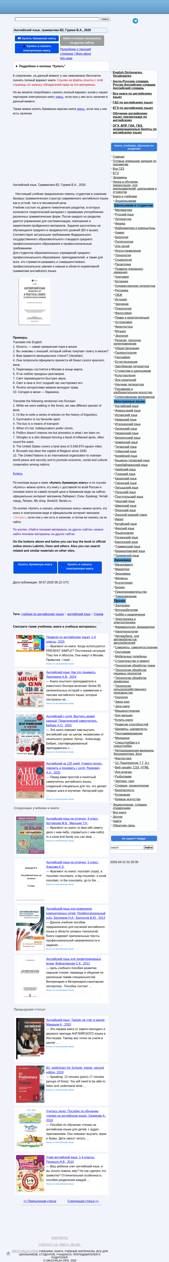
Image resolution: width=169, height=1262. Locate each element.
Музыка (120, 331)
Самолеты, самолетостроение (136, 647)
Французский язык (128, 410)
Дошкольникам (125, 200)
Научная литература (129, 384)
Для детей (122, 246)
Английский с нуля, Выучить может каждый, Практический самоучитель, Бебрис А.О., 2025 (72, 721)
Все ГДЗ (118, 168)
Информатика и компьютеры (135, 228)
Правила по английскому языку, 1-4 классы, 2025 (71, 639)
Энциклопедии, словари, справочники (130, 806)
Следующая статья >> (83, 1201)
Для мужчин (123, 772)
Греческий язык (126, 483)
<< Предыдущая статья (39, 1201)
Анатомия (122, 276)
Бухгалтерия (124, 582)
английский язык (78, 614)
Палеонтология (126, 352)
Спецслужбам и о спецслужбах (127, 744)
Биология (121, 237)
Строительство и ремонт (132, 661)
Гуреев (98, 614)
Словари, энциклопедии (132, 785)
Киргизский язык (126, 542)
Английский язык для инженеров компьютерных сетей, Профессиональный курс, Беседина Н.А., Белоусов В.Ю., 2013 (76, 913)
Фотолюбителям (126, 610)
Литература (123, 219)
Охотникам (122, 651)
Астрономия (123, 322)
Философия (123, 313)
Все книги (120, 812)
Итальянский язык (128, 424)
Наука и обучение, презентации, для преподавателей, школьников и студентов (135, 187)
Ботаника (121, 281)
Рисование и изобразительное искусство (133, 390)
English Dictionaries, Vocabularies (128, 74)
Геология (121, 697)
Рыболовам (123, 776)
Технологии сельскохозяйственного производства (130, 689)
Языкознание (124, 532)
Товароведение (126, 596)
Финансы (121, 578)
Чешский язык (125, 501)
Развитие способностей (131, 724)
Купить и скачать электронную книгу (79, 566)
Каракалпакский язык (130, 551)
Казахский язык (126, 478)
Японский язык (125, 510)
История (121, 299)
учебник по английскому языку (42, 614)
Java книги (122, 706)
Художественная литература (135, 285)
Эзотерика (122, 605)
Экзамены (120, 177)
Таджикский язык (127, 555)
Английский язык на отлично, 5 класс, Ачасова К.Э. (72, 864)
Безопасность (124, 790)
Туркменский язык (127, 546)
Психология (123, 308)
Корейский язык (126, 455)
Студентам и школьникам (133, 370)
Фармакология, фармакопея (135, 627)
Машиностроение (127, 710)
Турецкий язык (125, 474)
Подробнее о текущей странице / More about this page (75, 54)
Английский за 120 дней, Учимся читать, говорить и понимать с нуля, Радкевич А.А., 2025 (74, 768)
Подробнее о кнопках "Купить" (42, 66)
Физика (120, 223)
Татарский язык (126, 446)
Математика (123, 210)
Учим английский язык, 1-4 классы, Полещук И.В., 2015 (70, 1159)
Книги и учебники (125, 196)
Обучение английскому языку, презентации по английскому (130, 117)
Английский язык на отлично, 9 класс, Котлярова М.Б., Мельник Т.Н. (72, 821)
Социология (123, 259)
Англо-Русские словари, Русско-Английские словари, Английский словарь (134, 85)
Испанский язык (126, 415)
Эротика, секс (124, 781)
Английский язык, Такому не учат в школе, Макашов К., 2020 (76, 1022)
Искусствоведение (128, 250)
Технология (123, 255)
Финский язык (124, 528)
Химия (119, 232)
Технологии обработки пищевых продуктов (130, 671)
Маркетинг (122, 569)
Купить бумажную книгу (35, 564)
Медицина (122, 738)
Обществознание (127, 348)
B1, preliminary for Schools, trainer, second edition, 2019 (75, 1070)
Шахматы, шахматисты (131, 729)
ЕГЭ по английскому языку (133, 108)
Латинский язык (126, 428)
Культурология (125, 375)
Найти (117, 821)
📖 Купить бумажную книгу (37, 38)
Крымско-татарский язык (132, 460)
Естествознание (126, 361)
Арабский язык (125, 469)
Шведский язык (126, 505)
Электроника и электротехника (125, 620)
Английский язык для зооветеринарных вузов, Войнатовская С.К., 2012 (73, 961)
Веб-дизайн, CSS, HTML (132, 767)
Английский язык (127, 406)
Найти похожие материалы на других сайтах (82, 40)
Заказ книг (122, 701)
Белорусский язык (127, 437)
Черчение (122, 304)
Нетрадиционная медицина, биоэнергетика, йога (134, 752)
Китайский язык (126, 523)
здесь (59, 96)
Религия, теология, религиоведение (128, 342)
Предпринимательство (131, 591)
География (122, 357)
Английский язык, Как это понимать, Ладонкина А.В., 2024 (71, 674)
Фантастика (123, 758)
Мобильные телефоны (131, 656)
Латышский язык (126, 487)
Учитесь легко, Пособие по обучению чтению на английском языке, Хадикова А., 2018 (76, 1116)
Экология (121, 335)
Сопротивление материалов (135, 397)
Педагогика (123, 264)
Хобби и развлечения (130, 614)
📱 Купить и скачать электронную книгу (36, 48)
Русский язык (124, 214)
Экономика (123, 573)
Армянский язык (126, 442)
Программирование (129, 733)
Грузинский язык (126, 537)
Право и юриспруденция (132, 317)
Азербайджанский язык (131, 464)
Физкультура (124, 326)
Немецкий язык (126, 419)
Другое (118, 816)
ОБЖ (118, 295)
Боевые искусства (127, 799)
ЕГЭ (116, 173)
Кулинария (122, 794)
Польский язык (125, 492)
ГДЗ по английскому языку (133, 102)
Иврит (119, 519)
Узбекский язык (126, 451)
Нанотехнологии (126, 631)
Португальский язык (129, 496)
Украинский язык (127, 433)
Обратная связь (124, 825)
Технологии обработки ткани (135, 665)
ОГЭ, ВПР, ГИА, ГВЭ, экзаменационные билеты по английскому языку (135, 129)
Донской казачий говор (131, 514)
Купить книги (124, 719)
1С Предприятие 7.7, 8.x (132, 763)
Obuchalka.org (25, 1251)
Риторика (121, 290)
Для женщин (124, 715)
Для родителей (125, 380)
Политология (124, 241)
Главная (118, 156)
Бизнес (120, 587)
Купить (18, 473)
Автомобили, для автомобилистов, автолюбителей (126, 639)
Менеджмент (124, 564)
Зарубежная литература (132, 366)
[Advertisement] (45, 150)
